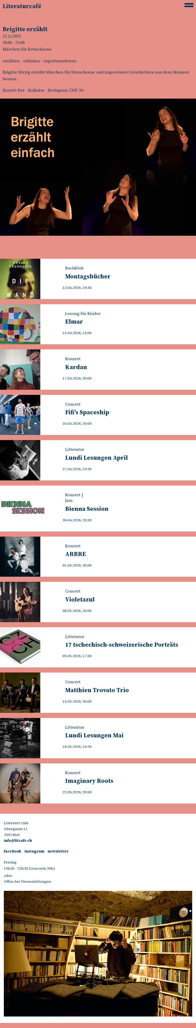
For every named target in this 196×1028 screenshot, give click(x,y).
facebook (12, 851)
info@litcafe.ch (18, 840)
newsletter (58, 851)
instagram (34, 851)
